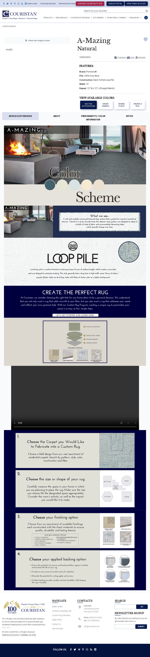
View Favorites (57, 629)
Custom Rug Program (80, 18)
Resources (134, 18)
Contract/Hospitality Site (90, 4)
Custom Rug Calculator (48, 3)
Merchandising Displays (67, 3)
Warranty (142, 57)
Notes (129, 116)
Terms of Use (28, 635)
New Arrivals (61, 18)
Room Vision (112, 18)
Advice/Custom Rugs (20, 116)
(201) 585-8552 (93, 621)
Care (132, 57)
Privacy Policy (10, 635)
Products (48, 18)
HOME (4, 26)
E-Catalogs (121, 57)
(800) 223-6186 (95, 618)
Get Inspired (98, 18)
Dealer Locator (32, 3)
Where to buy (121, 105)
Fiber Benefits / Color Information (93, 118)
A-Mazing (12, 26)
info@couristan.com (92, 626)
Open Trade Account (136, 4)
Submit (141, 627)
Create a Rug (137, 105)
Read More (6, 628)
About (56, 116)
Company (122, 18)
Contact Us (56, 624)
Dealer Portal (115, 4)
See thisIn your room (88, 105)
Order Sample (105, 105)
